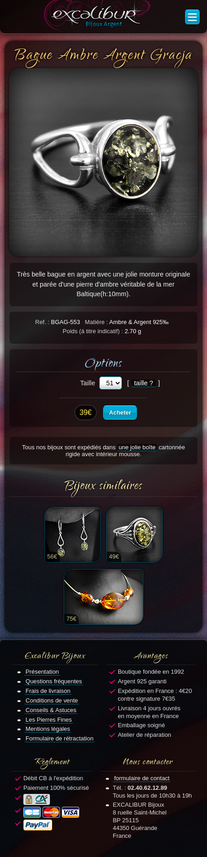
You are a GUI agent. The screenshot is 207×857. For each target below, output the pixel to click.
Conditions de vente (52, 700)
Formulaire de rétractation (59, 738)
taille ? (143, 383)
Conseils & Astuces (51, 710)
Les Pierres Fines (49, 719)
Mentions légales (48, 728)
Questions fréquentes (54, 681)
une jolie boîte (137, 447)
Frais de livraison (48, 690)
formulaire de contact (141, 778)
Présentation (42, 671)
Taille (87, 383)
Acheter (120, 412)
